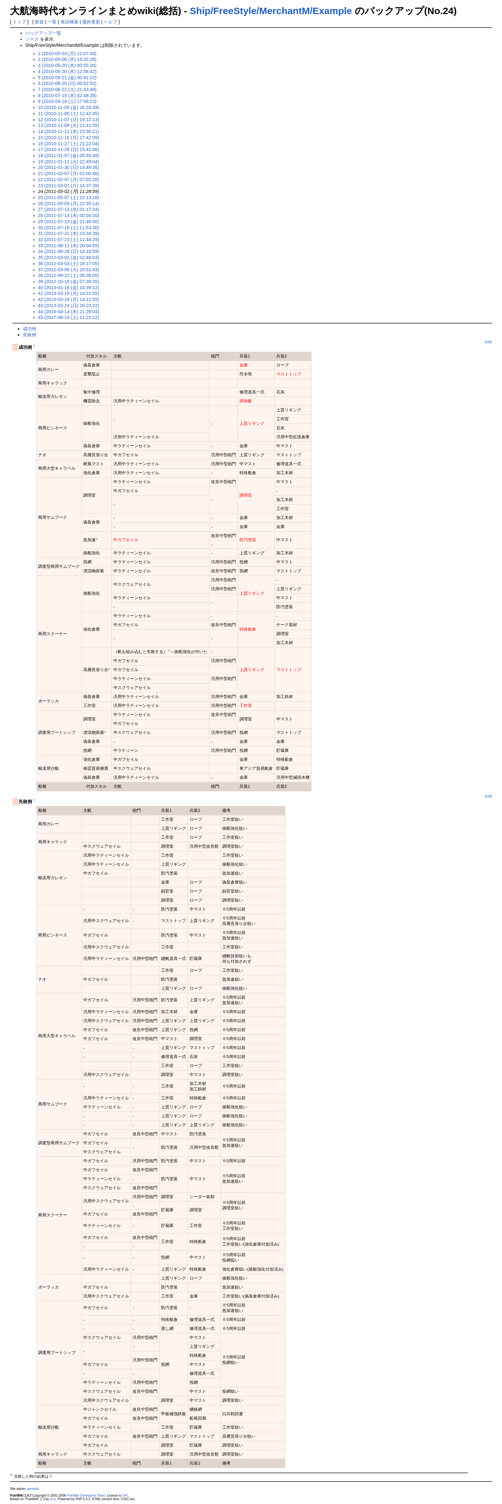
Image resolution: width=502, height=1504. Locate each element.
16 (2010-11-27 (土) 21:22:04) (68, 143)
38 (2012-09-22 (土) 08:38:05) (68, 275)
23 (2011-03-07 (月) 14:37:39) (68, 185)
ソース (32, 39)
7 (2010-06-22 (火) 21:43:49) (67, 89)
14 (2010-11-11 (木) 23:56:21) (68, 131)
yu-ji (53, 1499)
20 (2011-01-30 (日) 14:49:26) (68, 167)
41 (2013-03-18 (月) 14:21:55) (68, 293)
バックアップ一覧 (43, 33)
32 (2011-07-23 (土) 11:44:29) (68, 239)
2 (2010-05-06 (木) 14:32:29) (67, 59)
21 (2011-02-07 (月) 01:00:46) (68, 173)
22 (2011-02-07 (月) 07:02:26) (68, 179)
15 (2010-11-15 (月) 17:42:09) (68, 137)
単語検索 (69, 21)
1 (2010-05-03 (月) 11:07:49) (67, 53)
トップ (19, 21)
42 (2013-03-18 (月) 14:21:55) (68, 299)
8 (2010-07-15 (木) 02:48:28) (67, 95)
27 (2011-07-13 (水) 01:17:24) (68, 209)
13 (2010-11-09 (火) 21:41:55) (68, 125)
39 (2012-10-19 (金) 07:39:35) (68, 281)
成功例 (29, 328)
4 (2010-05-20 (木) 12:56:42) (67, 71)
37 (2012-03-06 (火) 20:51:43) (68, 269)
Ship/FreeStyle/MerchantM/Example (271, 10)
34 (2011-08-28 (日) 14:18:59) (68, 251)
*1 (168, 650)
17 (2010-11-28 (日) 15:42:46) (68, 149)
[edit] (488, 342)
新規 (39, 21)
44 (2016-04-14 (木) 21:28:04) (68, 311)
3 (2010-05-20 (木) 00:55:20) (67, 65)
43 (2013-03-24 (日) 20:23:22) (68, 305)
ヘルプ (110, 21)
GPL (125, 1495)
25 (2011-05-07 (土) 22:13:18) (68, 197)
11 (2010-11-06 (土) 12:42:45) (68, 113)
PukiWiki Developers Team (86, 1495)
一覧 (52, 21)
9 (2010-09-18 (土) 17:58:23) (67, 101)
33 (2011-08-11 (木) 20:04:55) (68, 245)
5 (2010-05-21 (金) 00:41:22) (67, 77)
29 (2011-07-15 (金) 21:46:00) (68, 221)
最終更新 (91, 21)
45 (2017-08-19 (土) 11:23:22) (68, 317)
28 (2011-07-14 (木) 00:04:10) (68, 215)
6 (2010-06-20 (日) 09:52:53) (67, 83)
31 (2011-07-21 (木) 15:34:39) (68, 233)
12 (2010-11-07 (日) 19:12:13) (68, 119)
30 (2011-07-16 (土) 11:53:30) (68, 227)
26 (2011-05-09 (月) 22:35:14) (68, 203)
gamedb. (33, 1489)
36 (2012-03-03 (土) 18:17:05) (68, 263)
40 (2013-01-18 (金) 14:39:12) (68, 287)
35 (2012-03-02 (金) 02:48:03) (68, 257)
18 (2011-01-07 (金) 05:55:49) (68, 155)
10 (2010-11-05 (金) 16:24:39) (68, 107)
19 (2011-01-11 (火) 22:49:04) (68, 161)
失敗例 (29, 334)
